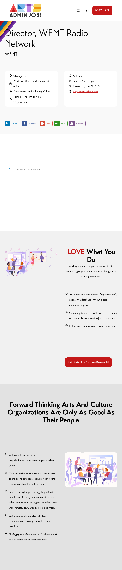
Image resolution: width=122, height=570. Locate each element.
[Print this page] (46, 123)
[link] (87, 10)
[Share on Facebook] (30, 123)
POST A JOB (102, 10)
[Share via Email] (61, 123)
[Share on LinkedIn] (12, 123)
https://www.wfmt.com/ (85, 91)
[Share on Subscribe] (77, 123)
